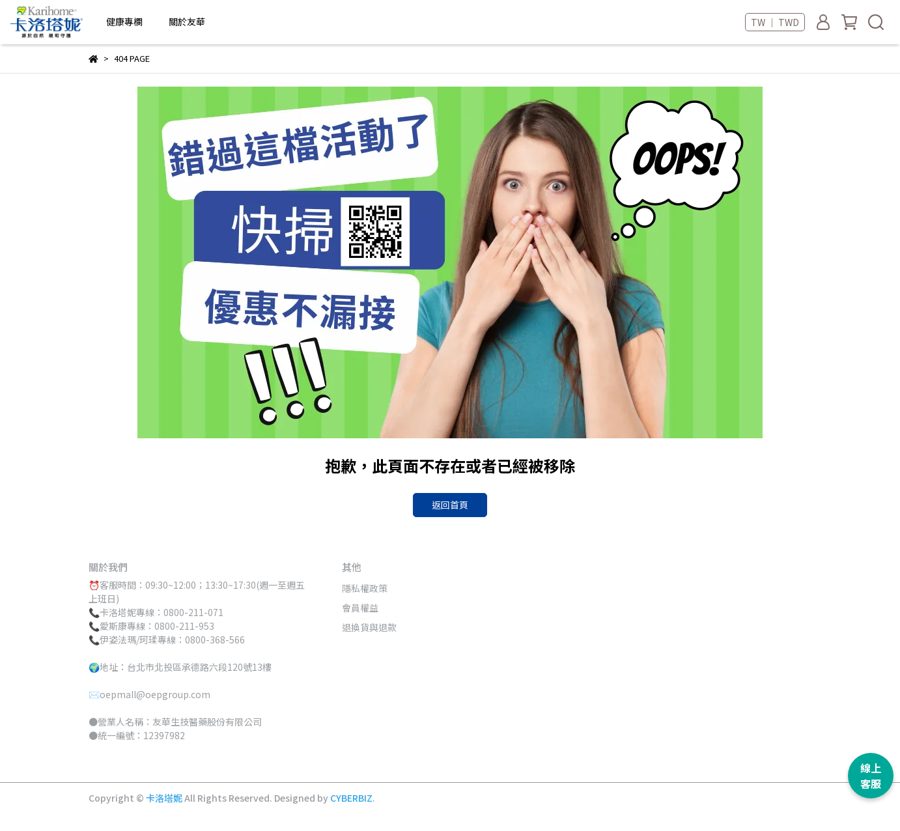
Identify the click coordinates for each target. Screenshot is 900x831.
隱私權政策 (364, 588)
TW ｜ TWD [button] (775, 22)
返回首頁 (450, 504)
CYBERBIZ (351, 797)
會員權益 (360, 607)
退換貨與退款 (369, 627)
